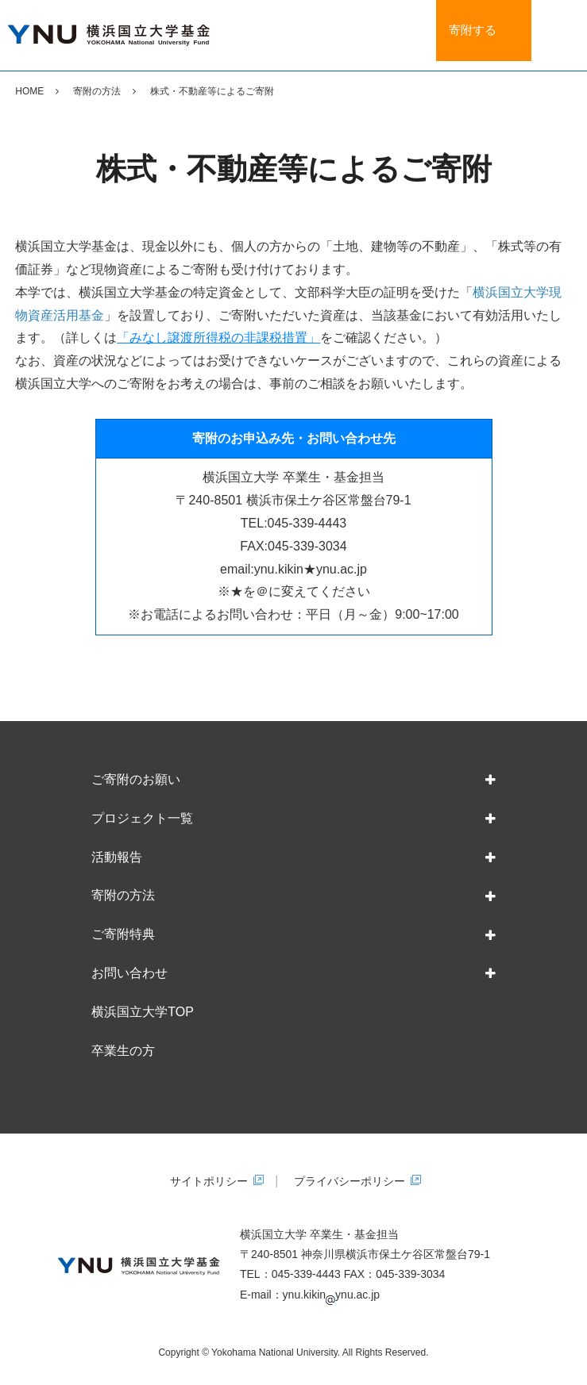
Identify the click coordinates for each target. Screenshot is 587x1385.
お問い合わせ (129, 973)
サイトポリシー (209, 1181)
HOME (29, 91)
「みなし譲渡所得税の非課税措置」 (218, 337)
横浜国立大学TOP (142, 1012)
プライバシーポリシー (349, 1181)
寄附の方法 (97, 91)
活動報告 (116, 857)
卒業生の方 (123, 1050)
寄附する (475, 34)
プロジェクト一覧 (142, 818)
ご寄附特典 (123, 934)
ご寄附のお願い (135, 779)
